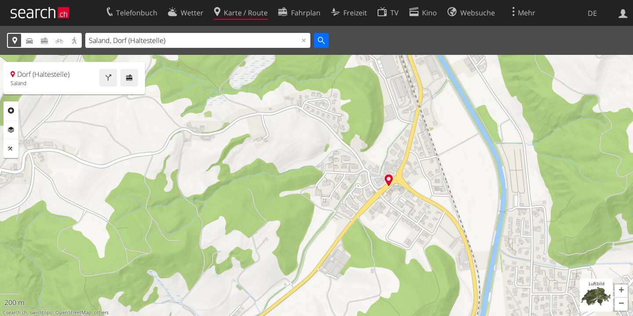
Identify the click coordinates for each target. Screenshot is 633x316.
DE (592, 13)
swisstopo (41, 312)
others (101, 312)
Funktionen (11, 149)
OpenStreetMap (73, 312)
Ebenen (11, 130)
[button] (621, 291)
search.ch (16, 312)
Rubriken (11, 110)
